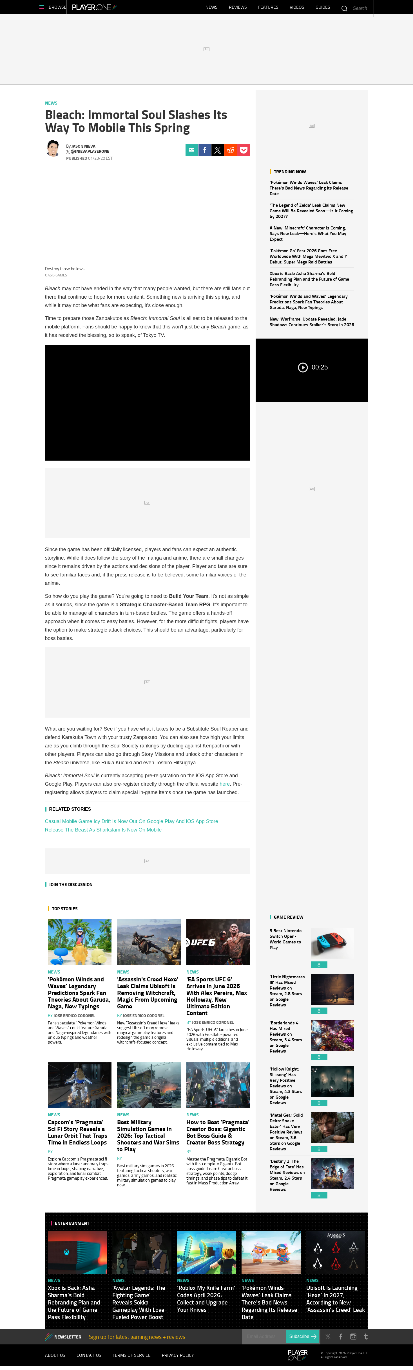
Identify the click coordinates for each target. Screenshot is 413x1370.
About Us (55, 1358)
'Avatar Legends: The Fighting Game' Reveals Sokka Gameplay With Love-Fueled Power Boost (139, 1305)
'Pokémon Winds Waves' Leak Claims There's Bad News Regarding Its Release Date (309, 190)
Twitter (217, 153)
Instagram (353, 1339)
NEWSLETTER (67, 1339)
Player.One (114, 8)
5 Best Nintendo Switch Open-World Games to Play (287, 950)
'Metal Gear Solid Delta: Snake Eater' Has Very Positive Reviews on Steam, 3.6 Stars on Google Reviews (287, 1135)
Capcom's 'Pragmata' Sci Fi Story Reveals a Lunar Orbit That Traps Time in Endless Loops (77, 1134)
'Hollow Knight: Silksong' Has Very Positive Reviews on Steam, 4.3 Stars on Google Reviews (287, 1089)
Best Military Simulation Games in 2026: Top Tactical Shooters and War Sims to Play (148, 1138)
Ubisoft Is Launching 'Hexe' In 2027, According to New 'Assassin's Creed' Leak (335, 1301)
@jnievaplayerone (90, 154)
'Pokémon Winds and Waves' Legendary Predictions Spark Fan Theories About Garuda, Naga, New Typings (309, 304)
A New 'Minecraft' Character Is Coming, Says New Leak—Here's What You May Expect (308, 236)
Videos (297, 8)
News (212, 8)
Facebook (204, 153)
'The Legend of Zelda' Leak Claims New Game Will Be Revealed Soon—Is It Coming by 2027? (311, 213)
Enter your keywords (344, 8)
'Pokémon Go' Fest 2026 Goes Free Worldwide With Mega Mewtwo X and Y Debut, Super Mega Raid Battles (308, 259)
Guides (323, 8)
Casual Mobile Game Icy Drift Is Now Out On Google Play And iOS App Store (131, 824)
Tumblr (366, 1339)
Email (192, 153)
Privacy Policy (178, 1358)
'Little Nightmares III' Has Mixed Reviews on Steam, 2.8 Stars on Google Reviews (287, 997)
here (225, 787)
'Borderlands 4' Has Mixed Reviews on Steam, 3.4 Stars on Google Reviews (287, 1043)
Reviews (238, 8)
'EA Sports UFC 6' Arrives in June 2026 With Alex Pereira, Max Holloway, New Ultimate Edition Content (216, 998)
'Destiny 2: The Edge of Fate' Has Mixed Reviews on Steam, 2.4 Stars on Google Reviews (287, 1181)
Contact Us (89, 1358)
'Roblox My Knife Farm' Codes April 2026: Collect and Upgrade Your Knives (206, 1301)
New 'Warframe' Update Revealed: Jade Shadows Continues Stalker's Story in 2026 (312, 324)
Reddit (230, 153)
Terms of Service (132, 1358)
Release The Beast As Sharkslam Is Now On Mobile (103, 832)
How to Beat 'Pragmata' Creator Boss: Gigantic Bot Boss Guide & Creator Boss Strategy (217, 1134)
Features (268, 8)
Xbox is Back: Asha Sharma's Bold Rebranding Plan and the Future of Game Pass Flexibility (309, 281)
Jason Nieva (83, 149)
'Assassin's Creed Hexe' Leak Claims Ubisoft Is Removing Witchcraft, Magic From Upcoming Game (147, 995)
